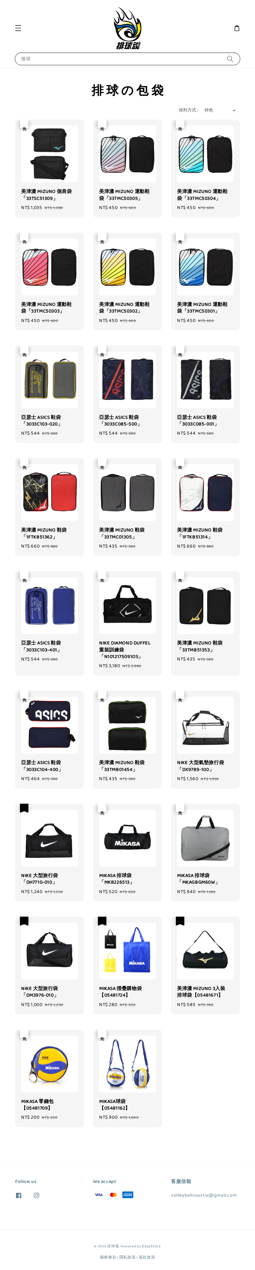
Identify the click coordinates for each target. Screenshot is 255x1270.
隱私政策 (127, 1257)
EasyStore (151, 1246)
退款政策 (147, 1257)
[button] (18, 28)
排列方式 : (188, 110)
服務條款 (108, 1257)
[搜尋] (230, 59)
